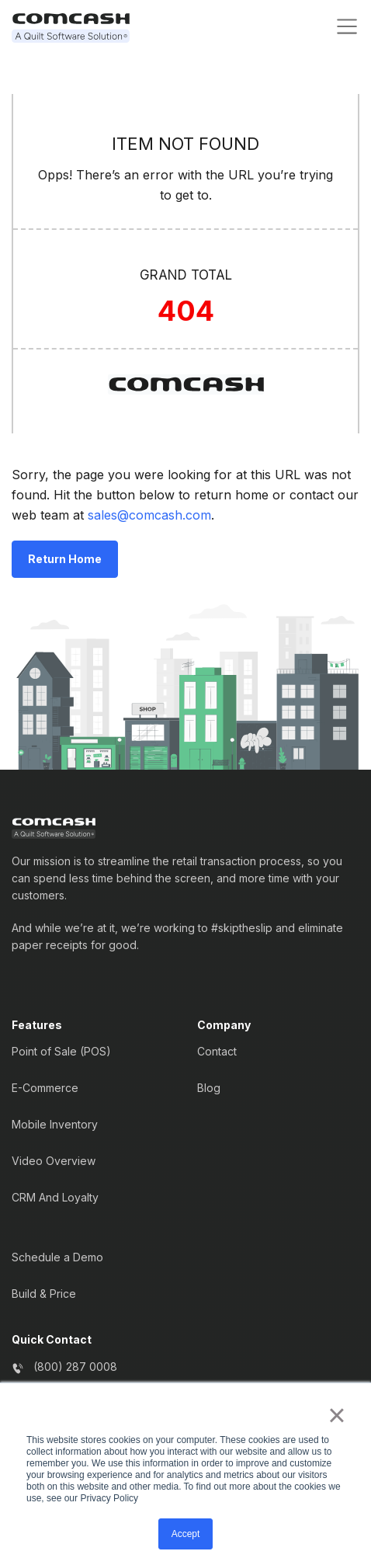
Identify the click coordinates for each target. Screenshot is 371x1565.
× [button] (336, 1415)
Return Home (65, 558)
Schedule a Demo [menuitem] (57, 1257)
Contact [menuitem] (217, 1051)
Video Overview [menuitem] (53, 1160)
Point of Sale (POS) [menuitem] (61, 1051)
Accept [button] (186, 1533)
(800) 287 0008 (75, 1366)
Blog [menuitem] (208, 1087)
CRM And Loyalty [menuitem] (55, 1197)
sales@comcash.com (149, 515)
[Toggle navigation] (347, 26)
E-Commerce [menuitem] (45, 1087)
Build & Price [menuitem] (44, 1293)
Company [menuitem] (224, 1025)
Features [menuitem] (37, 1025)
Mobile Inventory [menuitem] (55, 1124)
